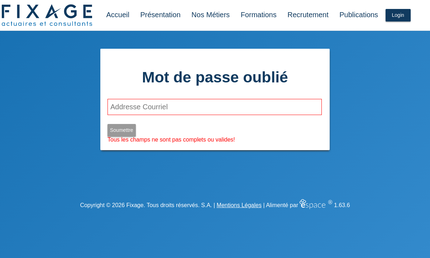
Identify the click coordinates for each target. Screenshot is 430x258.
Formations (259, 15)
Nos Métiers (210, 15)
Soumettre (121, 130)
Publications (358, 15)
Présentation (160, 15)
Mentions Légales (239, 205)
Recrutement (308, 15)
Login (398, 15)
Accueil (117, 15)
